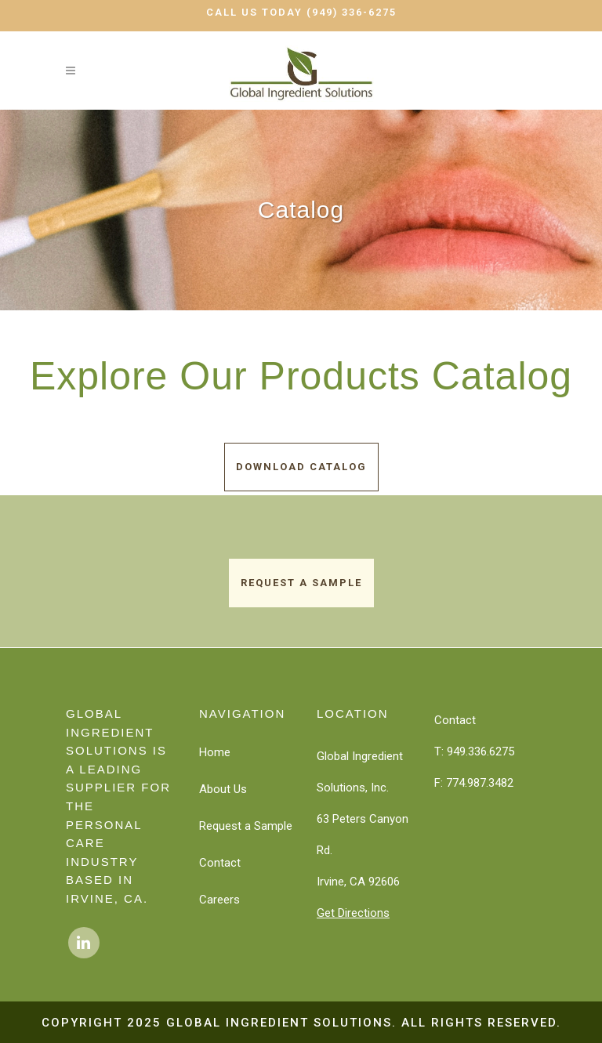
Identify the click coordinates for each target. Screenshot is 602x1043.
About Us (223, 789)
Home (214, 752)
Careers (219, 900)
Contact (220, 863)
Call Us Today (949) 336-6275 (301, 12)
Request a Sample (301, 582)
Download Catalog (301, 467)
